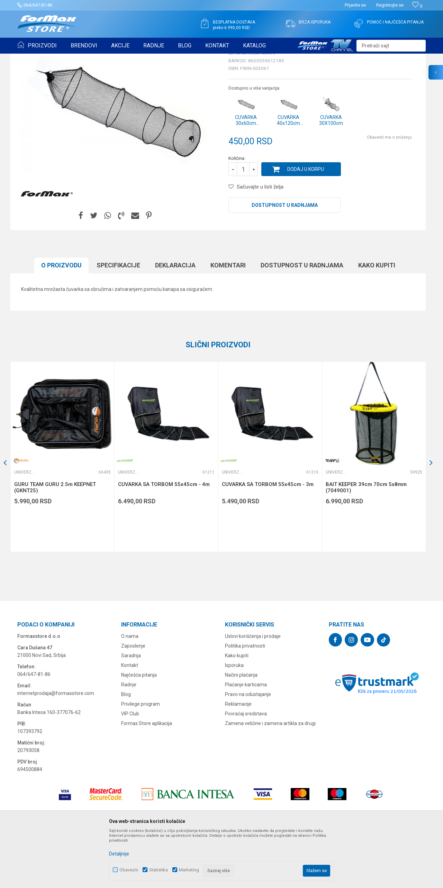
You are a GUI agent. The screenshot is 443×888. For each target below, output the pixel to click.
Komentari (228, 318)
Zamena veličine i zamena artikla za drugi (270, 777)
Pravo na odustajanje (248, 748)
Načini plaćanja (241, 728)
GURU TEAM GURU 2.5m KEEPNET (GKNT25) (55, 541)
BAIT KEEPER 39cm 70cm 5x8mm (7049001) (366, 541)
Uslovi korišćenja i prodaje (253, 690)
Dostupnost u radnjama (285, 259)
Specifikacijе (118, 318)
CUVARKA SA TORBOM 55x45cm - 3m (268, 538)
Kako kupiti (376, 318)
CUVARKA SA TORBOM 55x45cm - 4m (164, 538)
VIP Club (130, 767)
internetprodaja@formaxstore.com (55, 747)
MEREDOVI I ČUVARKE (92, 58)
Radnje (128, 738)
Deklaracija (175, 318)
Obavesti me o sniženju (389, 191)
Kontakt (129, 719)
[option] (62, 510)
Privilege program (140, 757)
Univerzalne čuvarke (137, 58)
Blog (126, 748)
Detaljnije (119, 854)
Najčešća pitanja (139, 728)
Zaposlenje (133, 699)
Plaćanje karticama (246, 738)
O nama (129, 690)
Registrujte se (390, 5)
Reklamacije (238, 757)
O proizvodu (61, 318)
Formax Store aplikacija (146, 777)
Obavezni (128, 869)
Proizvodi (56, 58)
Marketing (189, 869)
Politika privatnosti (245, 699)
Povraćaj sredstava (246, 767)
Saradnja (131, 709)
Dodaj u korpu (305, 223)
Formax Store (30, 58)
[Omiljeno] (417, 6)
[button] (391, 46)
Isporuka (234, 719)
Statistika (158, 869)
